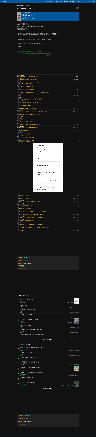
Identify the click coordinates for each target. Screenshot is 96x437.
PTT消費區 (19, 5)
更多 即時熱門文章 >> (48, 388)
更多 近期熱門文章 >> (48, 339)
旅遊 (24, 257)
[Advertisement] (48, 64)
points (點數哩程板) (26, 5)
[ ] (22, 301)
